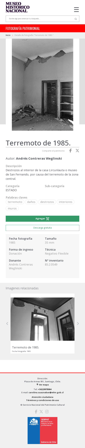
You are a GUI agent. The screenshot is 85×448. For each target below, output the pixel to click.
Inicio (8, 35)
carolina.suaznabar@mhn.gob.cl (46, 392)
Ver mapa (42, 384)
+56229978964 (44, 389)
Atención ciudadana (42, 397)
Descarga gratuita (42, 227)
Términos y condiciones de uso (42, 400)
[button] (7, 323)
